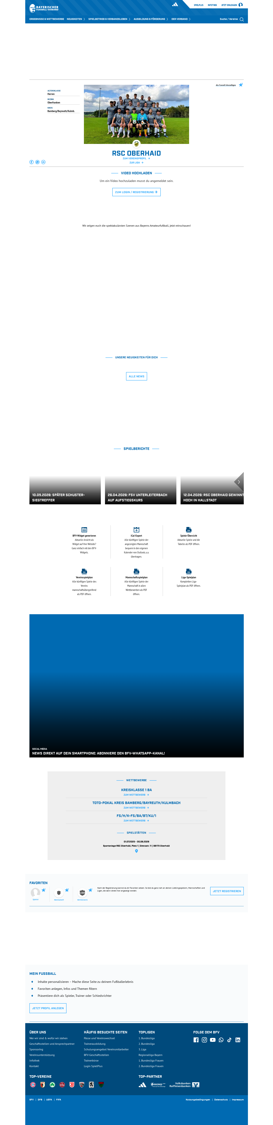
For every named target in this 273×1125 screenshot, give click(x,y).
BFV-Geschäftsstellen (96, 1055)
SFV (31, 1099)
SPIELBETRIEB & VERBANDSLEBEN (109, 19)
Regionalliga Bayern (150, 1055)
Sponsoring (36, 1049)
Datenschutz (221, 1099)
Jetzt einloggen (229, 5)
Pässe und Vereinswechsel (99, 1038)
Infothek (212, 5)
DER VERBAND (181, 19)
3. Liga (142, 1049)
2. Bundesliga (147, 1043)
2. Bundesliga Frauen (151, 1066)
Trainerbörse (91, 1060)
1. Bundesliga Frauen (151, 1060)
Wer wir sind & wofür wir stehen (48, 1038)
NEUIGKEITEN (76, 19)
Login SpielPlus (93, 1066)
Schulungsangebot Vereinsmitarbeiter (106, 1049)
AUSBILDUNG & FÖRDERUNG (151, 19)
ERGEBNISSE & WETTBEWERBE (46, 19)
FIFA (58, 1099)
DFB (40, 1099)
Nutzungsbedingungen (198, 1099)
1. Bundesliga (147, 1038)
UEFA (49, 1099)
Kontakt (34, 1066)
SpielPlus (198, 5)
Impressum (238, 1099)
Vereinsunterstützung (42, 1055)
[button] (31, 162)
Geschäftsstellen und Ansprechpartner (52, 1043)
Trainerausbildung (95, 1043)
